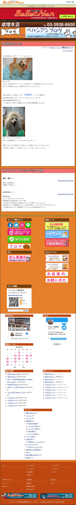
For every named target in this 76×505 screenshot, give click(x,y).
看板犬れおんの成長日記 (33, 450)
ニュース (28, 418)
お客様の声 (29, 439)
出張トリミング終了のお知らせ (17, 387)
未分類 (28, 457)
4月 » (23, 367)
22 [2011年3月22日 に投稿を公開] (15, 361)
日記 (27, 452)
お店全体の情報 (32, 423)
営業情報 (28, 421)
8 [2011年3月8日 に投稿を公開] (15, 355)
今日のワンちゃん (54, 47)
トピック (28, 416)
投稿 (22, 301)
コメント (24, 303)
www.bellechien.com (15, 295)
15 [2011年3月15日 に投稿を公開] (15, 358)
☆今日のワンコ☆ (13, 397)
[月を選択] (57, 344)
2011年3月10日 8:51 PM (65, 180)
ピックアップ (30, 444)
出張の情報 (31, 431)
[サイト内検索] (15, 310)
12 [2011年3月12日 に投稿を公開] (30, 355)
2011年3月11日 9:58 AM (65, 194)
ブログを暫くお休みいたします (17, 392)
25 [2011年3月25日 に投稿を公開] (27, 361)
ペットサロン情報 (33, 429)
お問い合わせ (67, 16)
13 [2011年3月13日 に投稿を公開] (7, 358)
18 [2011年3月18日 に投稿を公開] (27, 358)
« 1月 (14, 367)
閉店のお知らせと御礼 (14, 374)
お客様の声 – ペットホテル (35, 442)
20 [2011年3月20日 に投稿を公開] (7, 361)
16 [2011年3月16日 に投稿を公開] (19, 358)
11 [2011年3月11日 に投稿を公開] (27, 355)
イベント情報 (30, 436)
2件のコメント (67, 48)
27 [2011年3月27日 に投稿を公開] (7, 364)
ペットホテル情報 (33, 426)
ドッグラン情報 (32, 434)
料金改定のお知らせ (13, 384)
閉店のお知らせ (12, 376)
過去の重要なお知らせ (32, 455)
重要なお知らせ (30, 413)
